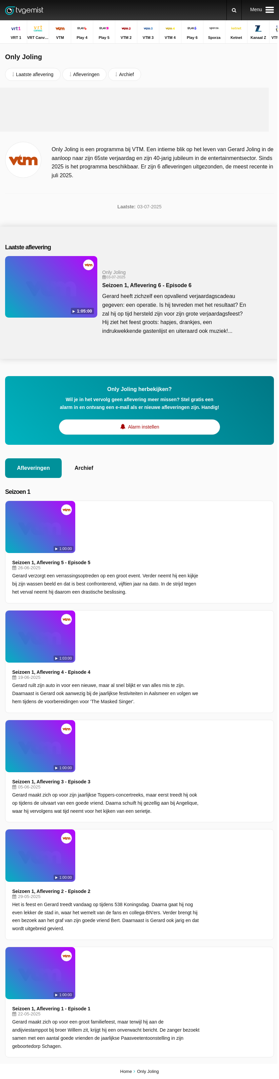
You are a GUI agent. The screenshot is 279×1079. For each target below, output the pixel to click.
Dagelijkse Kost (207, 895)
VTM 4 (100, 926)
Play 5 (11, 916)
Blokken (199, 944)
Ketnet (12, 945)
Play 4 (99, 906)
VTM (10, 906)
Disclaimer (56, 863)
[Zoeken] (234, 10)
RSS (101, 863)
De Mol (198, 905)
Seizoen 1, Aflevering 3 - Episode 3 (118, 625)
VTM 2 (100, 916)
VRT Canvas (106, 896)
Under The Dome (209, 924)
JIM (97, 965)
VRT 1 (11, 896)
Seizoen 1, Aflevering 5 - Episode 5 (118, 510)
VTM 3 (12, 926)
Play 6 (11, 936)
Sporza (100, 936)
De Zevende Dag (209, 934)
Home (126, 1071)
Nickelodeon (106, 955)
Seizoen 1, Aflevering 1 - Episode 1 (118, 748)
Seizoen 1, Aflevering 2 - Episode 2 (118, 683)
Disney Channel (22, 965)
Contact (13, 863)
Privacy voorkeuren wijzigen (37, 875)
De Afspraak (204, 954)
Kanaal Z (102, 945)
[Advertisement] (134, 109)
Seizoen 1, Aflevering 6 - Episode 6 (144, 285)
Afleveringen (33, 468)
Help (33, 863)
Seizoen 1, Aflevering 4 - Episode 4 (118, 568)
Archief (84, 468)
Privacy (81, 863)
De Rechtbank (206, 914)
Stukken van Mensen (213, 963)
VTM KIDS (16, 955)
